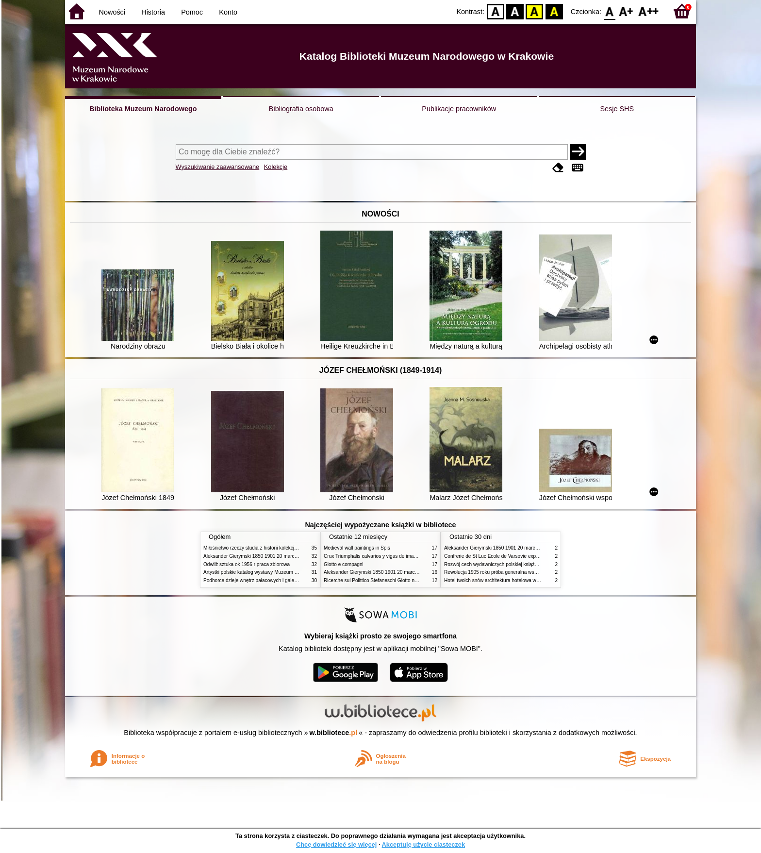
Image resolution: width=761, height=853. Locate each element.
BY (554, 11)
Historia (153, 12)
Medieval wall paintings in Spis (357, 548)
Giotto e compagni (344, 564)
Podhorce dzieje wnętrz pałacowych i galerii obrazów (260, 580)
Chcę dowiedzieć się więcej (336, 844)
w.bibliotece (334, 732)
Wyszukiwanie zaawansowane (218, 166)
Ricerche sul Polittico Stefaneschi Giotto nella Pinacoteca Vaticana (396, 580)
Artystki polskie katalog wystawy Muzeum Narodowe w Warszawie (275, 572)
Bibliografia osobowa (301, 109)
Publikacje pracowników (459, 109)
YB (534, 11)
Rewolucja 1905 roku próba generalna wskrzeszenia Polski (508, 572)
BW (515, 11)
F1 (626, 11)
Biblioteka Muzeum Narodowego (143, 109)
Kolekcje (275, 166)
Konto (228, 12)
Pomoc (192, 12)
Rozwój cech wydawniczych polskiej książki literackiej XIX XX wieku (517, 564)
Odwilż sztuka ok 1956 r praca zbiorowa (246, 564)
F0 (609, 11)
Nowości (112, 12)
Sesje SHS (617, 109)
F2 (648, 11)
